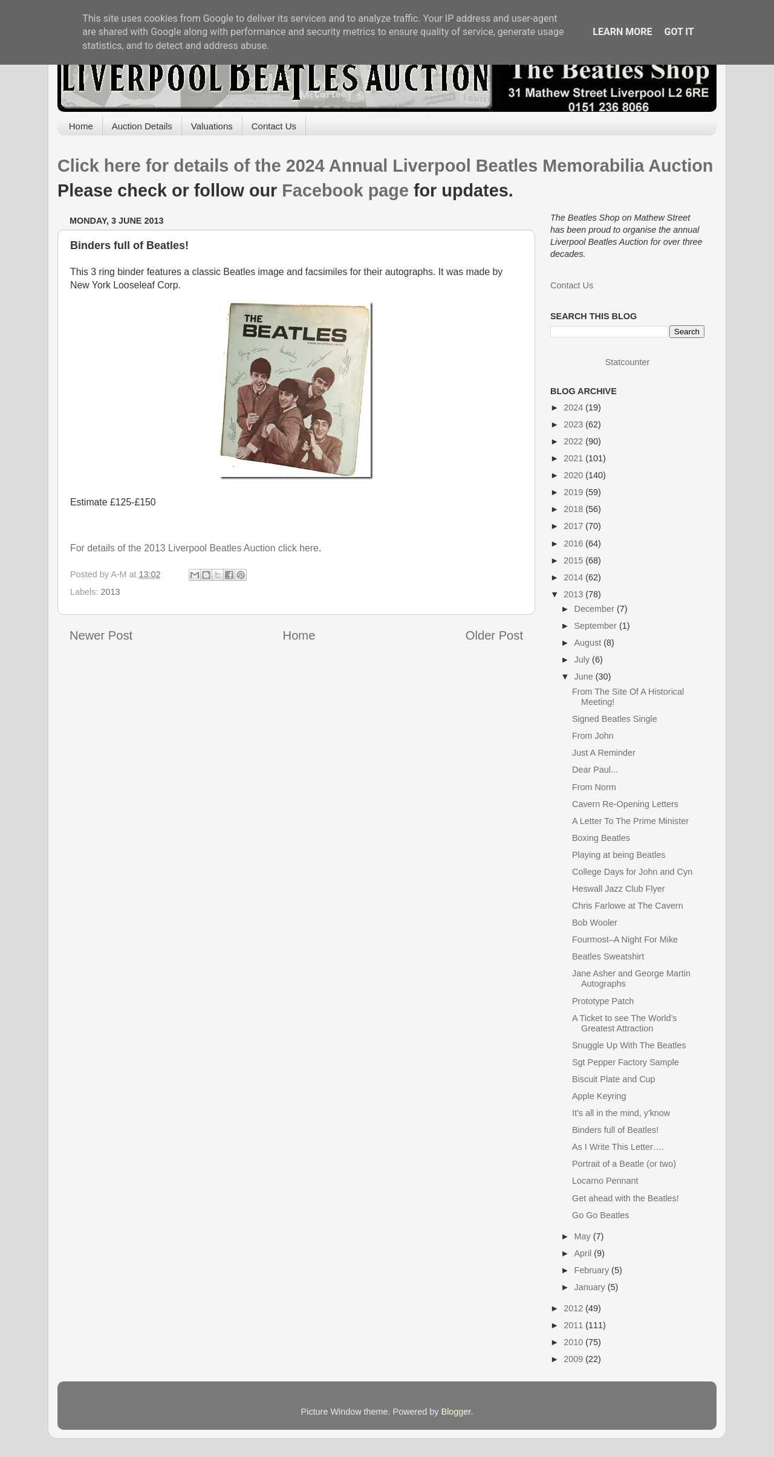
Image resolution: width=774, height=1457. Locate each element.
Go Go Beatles (600, 1215)
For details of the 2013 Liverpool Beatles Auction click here (194, 548)
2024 (574, 407)
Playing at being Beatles (618, 855)
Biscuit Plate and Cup (613, 1079)
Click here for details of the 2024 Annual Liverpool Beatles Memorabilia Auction (385, 165)
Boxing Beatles (601, 838)
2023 (574, 424)
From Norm (594, 787)
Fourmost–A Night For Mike (625, 939)
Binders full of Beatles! (615, 1130)
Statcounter (627, 362)
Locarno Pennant (605, 1181)
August (589, 642)
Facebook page (345, 190)
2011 (574, 1325)
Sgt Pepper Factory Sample (625, 1062)
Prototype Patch (603, 1001)
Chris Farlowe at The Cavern (627, 905)
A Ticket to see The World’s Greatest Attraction (624, 1023)
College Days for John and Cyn (632, 872)
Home (81, 126)
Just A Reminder (604, 753)
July (583, 659)
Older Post (494, 635)
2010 (574, 1342)
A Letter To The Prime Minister (630, 821)
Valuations (212, 126)
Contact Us (274, 126)
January (591, 1287)
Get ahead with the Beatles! (625, 1198)
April (584, 1253)
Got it (679, 31)
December (595, 609)
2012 (574, 1308)
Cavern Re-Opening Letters (625, 804)
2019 (574, 492)
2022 (574, 441)
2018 (574, 509)
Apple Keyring (599, 1096)
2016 (574, 543)
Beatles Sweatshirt (608, 956)
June (585, 676)
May (583, 1236)
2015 (574, 560)
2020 (574, 475)
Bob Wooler (594, 922)
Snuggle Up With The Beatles (629, 1045)
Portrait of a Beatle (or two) (624, 1164)
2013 (110, 592)
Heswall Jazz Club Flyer (618, 889)
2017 (574, 526)
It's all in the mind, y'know (621, 1113)
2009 (574, 1359)
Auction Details (142, 126)
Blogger (456, 1411)
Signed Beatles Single (614, 719)
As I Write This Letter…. (618, 1147)
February (593, 1270)
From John (593, 736)
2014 (574, 577)
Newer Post (101, 635)
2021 (574, 458)
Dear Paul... (595, 769)
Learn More (622, 31)
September (596, 626)
